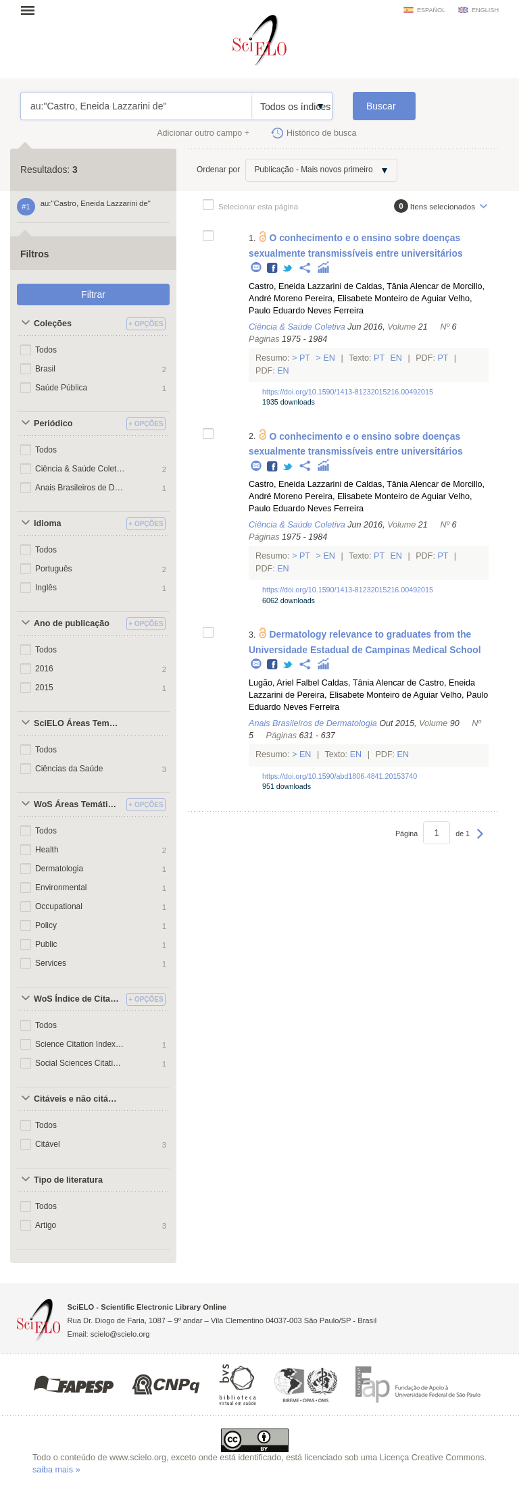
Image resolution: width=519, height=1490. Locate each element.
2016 (44, 668)
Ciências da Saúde (69, 768)
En (329, 358)
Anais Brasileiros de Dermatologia (80, 487)
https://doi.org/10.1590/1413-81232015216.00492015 (347, 392)
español (431, 10)
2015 (44, 687)
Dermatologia (59, 868)
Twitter (288, 268)
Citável (47, 1144)
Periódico (53, 423)
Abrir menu (31, 10)
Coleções (53, 323)
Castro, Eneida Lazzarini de (301, 286)
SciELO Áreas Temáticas (78, 723)
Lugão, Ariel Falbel (284, 683)
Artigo (45, 1225)
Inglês (46, 587)
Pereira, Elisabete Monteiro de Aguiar (375, 298)
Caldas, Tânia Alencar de (403, 286)
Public (46, 944)
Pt (304, 358)
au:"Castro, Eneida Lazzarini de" (136, 106)
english (485, 10)
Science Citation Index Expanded (80, 1044)
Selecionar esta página (258, 206)
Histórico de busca (322, 133)
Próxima (480, 840)
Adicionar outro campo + (203, 133)
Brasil (45, 369)
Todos (46, 350)
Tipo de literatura (68, 1180)
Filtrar (93, 294)
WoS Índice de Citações (78, 999)
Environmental (61, 887)
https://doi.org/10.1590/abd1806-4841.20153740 (339, 776)
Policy (46, 925)
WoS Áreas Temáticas (78, 804)
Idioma (47, 523)
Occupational (58, 906)
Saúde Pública (61, 387)
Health (47, 849)
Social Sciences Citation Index (80, 1063)
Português (53, 568)
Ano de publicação (71, 623)
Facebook (272, 268)
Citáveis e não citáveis (78, 1099)
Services (50, 963)
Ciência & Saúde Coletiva (80, 468)
